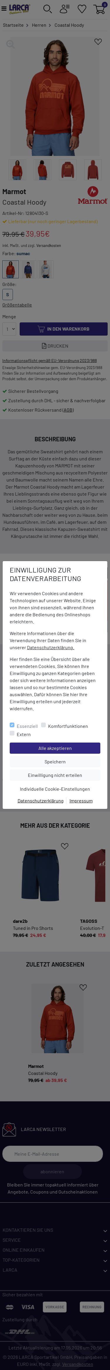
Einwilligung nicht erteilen (64, 774)
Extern (24, 734)
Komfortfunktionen (68, 726)
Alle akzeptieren (69, 747)
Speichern (72, 761)
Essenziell (27, 726)
